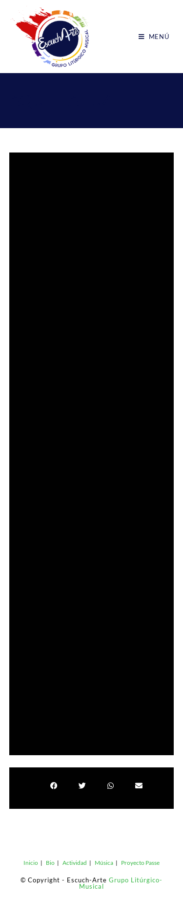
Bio (50, 862)
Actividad (74, 862)
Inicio (30, 862)
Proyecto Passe (140, 862)
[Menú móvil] (154, 36)
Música (104, 862)
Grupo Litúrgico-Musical (121, 883)
